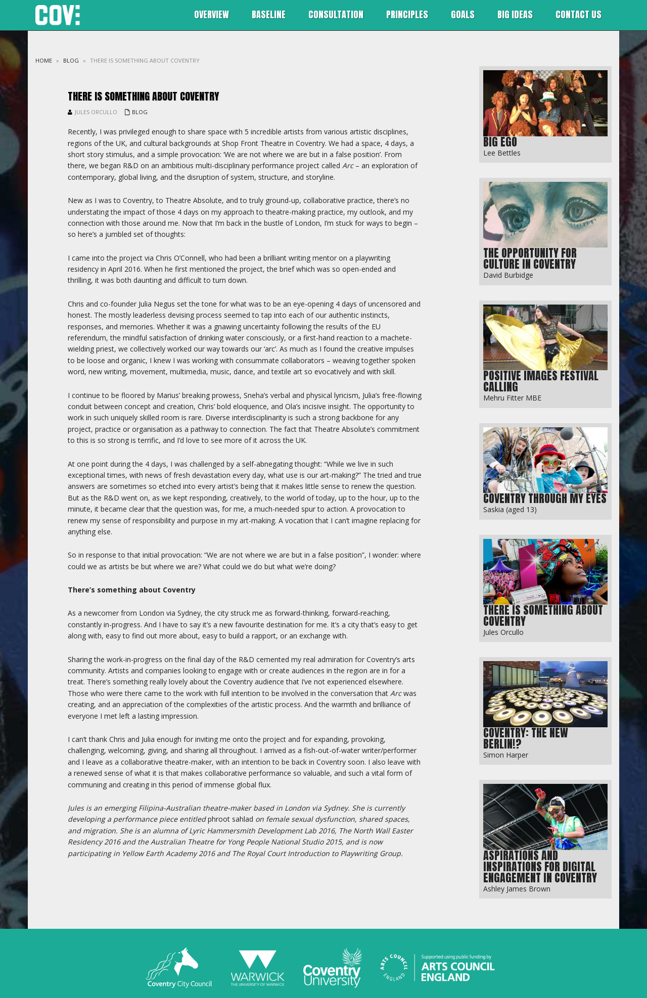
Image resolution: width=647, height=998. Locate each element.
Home (43, 60)
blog (71, 60)
